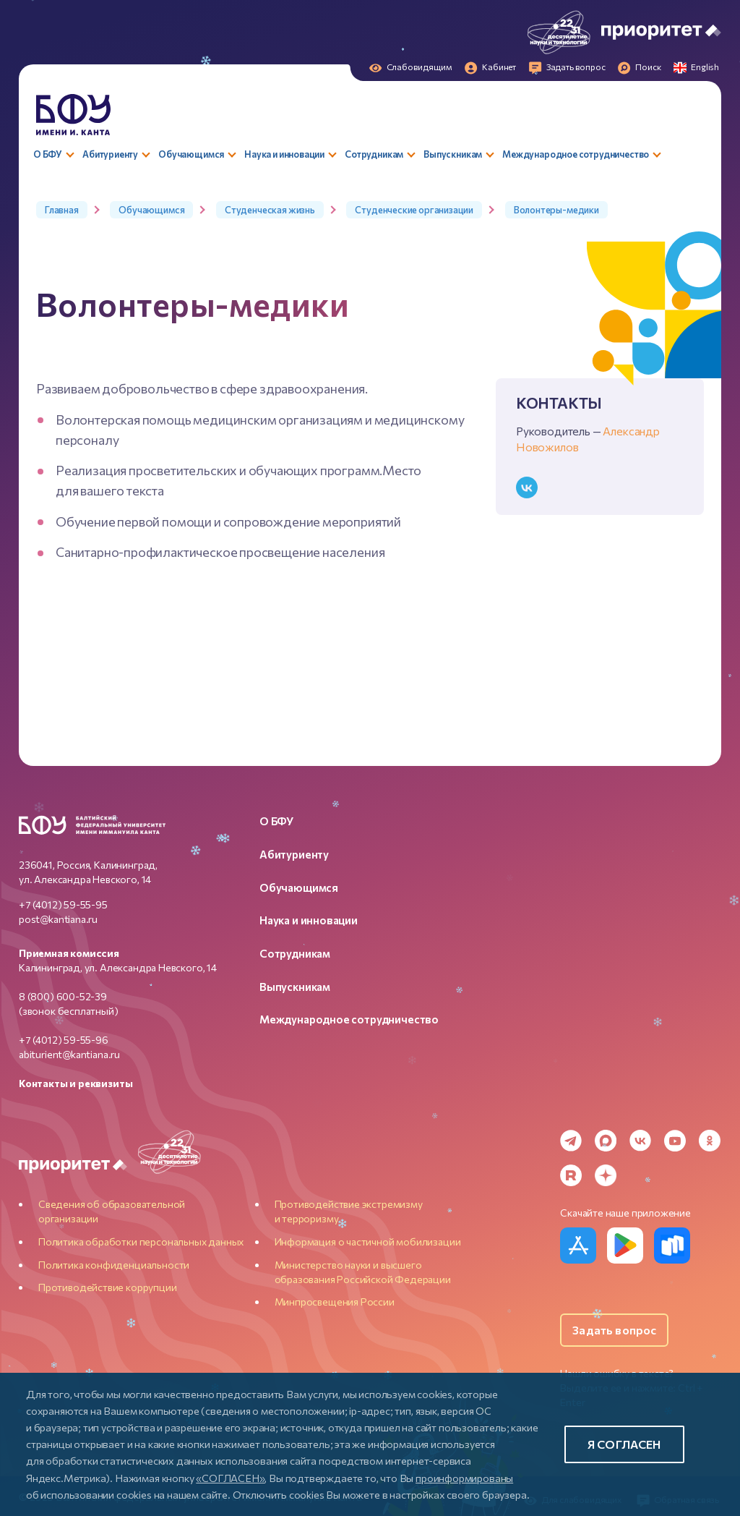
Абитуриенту (294, 854)
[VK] (640, 1140)
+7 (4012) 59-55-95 (63, 904)
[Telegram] (571, 1140)
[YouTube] (675, 1140)
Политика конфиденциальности (113, 1265)
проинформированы (464, 1477)
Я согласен (624, 1444)
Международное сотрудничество (349, 1019)
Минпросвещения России (335, 1301)
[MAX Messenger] (605, 1140)
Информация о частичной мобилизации (368, 1241)
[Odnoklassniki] (709, 1140)
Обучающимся (298, 887)
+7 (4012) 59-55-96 (63, 1040)
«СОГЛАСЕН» (230, 1477)
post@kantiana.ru (58, 919)
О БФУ (276, 820)
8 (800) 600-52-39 (63, 996)
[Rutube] (571, 1175)
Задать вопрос (614, 1330)
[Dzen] (605, 1175)
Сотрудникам (294, 953)
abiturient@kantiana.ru (69, 1054)
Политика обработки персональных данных (141, 1241)
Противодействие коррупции (107, 1287)
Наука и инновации (308, 920)
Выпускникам (294, 986)
